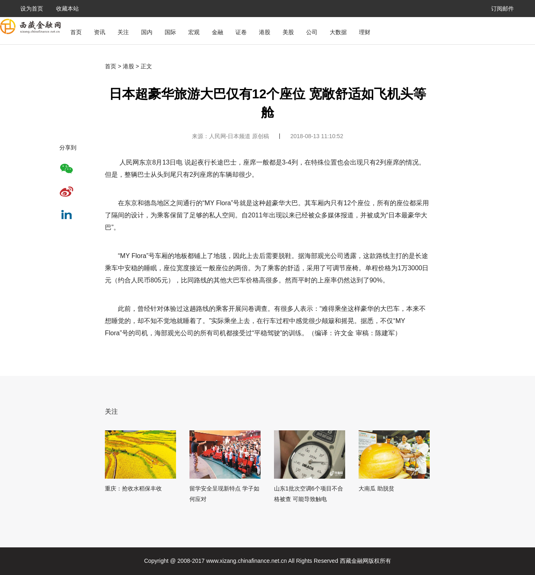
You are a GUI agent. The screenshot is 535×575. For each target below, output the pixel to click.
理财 (364, 32)
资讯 (99, 32)
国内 (146, 32)
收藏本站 (67, 8)
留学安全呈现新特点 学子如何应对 (224, 493)
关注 (123, 32)
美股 (288, 32)
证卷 (241, 32)
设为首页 (31, 8)
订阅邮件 (502, 8)
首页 (76, 32)
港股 (264, 32)
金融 (217, 32)
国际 (170, 32)
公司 (312, 32)
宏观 (194, 32)
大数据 (338, 32)
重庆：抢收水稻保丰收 (133, 488)
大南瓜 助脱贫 (376, 488)
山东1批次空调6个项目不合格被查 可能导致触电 (308, 493)
